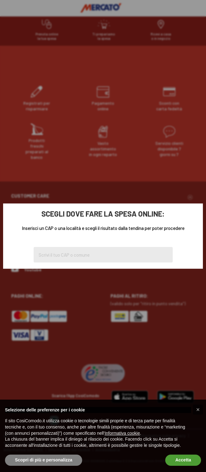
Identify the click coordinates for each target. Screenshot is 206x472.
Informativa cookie (122, 433)
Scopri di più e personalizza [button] (43, 459)
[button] (198, 410)
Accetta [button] (183, 459)
